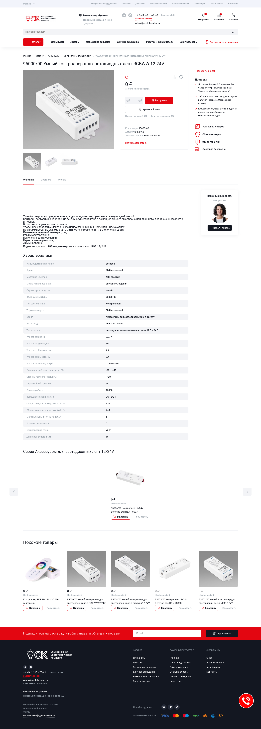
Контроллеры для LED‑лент (77, 56)
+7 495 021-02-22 (146, 14)
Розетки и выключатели (159, 42)
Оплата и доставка (180, 662)
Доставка (140, 3)
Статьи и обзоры (179, 671)
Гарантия (126, 3)
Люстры (75, 42)
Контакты (233, 3)
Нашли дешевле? (136, 115)
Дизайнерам (200, 3)
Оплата (62, 180)
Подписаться (222, 633)
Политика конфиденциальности (39, 715)
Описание (28, 180)
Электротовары (189, 42)
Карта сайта (176, 681)
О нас (209, 657)
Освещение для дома (98, 42)
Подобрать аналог (205, 71)
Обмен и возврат (158, 3)
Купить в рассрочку (162, 115)
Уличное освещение (128, 42)
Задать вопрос (220, 228)
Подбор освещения (180, 676)
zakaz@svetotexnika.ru (147, 23)
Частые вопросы (180, 3)
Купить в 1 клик (149, 109)
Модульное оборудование (104, 3)
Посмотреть (141, 516)
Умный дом (57, 42)
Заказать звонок (143, 18)
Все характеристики (136, 143)
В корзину (159, 100)
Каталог (33, 42)
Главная (27, 56)
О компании (217, 3)
